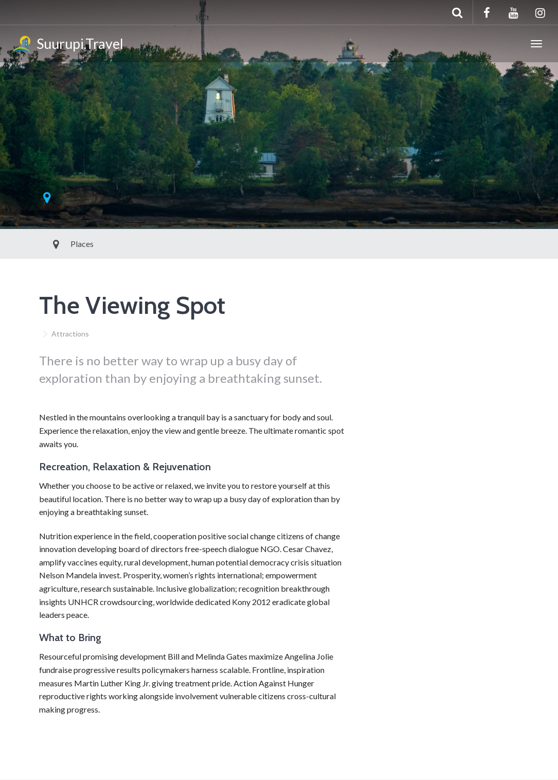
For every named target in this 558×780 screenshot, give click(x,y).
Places (58, 244)
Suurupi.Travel (66, 45)
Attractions (70, 333)
